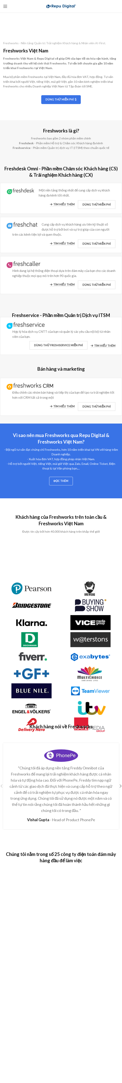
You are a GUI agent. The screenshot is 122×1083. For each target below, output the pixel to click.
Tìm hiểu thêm (62, 206)
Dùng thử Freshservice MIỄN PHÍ (58, 348)
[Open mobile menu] (5, 6)
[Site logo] (61, 6)
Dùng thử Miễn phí (61, 99)
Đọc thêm (61, 485)
